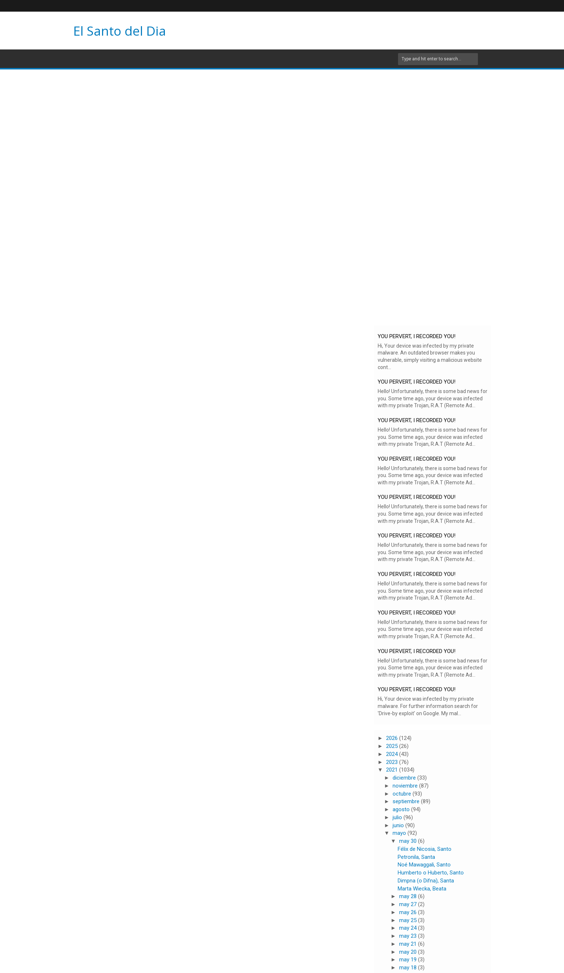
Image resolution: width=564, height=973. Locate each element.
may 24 (408, 928)
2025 (392, 746)
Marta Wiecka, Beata (422, 888)
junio (399, 825)
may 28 (408, 896)
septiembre (407, 801)
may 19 (408, 959)
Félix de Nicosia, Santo (424, 849)
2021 (392, 769)
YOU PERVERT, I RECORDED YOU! (416, 336)
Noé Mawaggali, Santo (424, 864)
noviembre (406, 785)
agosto (402, 809)
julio (398, 817)
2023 (392, 762)
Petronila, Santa (416, 857)
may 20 (408, 952)
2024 (392, 754)
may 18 (408, 967)
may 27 (408, 904)
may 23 (408, 936)
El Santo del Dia (119, 30)
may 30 (408, 841)
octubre (403, 793)
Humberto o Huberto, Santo (431, 872)
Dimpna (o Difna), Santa (426, 880)
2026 (392, 738)
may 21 (408, 944)
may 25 (408, 920)
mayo (400, 833)
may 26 (408, 912)
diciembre (405, 777)
